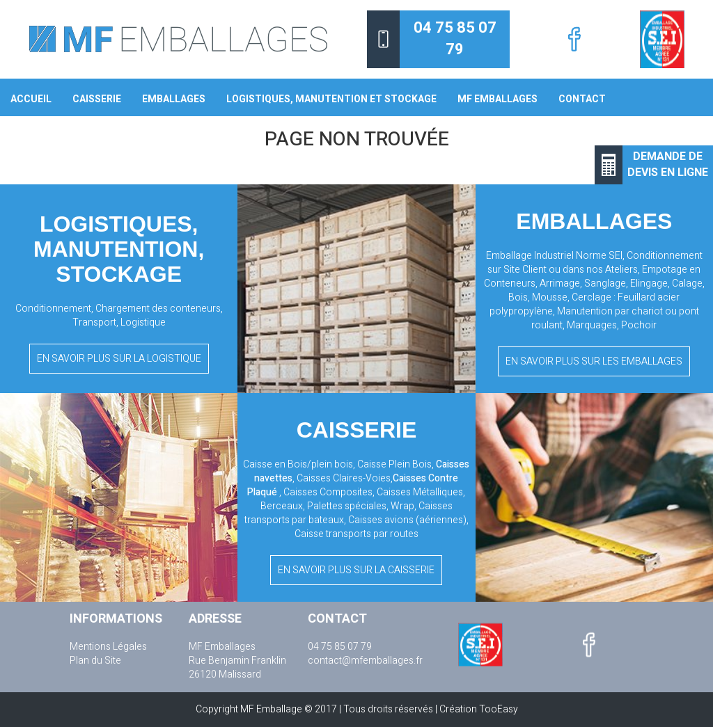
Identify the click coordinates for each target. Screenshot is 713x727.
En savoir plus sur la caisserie (356, 570)
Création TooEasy (478, 709)
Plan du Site (95, 661)
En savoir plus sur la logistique (119, 358)
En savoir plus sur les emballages (594, 361)
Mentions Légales (108, 647)
